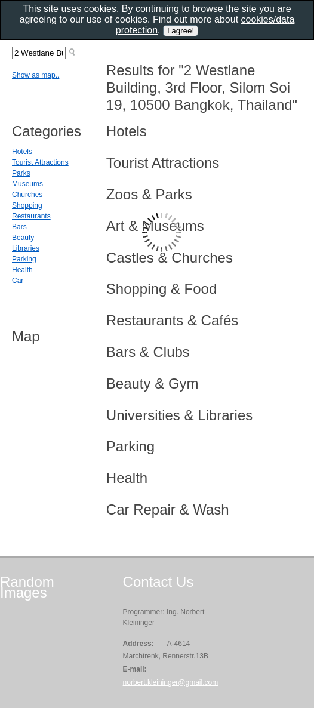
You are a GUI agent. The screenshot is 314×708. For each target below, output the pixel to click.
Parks (21, 173)
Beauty (23, 237)
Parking (24, 259)
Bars (19, 227)
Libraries (25, 248)
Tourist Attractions (40, 162)
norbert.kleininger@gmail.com (170, 682)
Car (17, 280)
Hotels (22, 151)
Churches (27, 194)
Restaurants (31, 216)
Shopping (27, 205)
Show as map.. (35, 75)
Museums (27, 184)
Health (22, 270)
